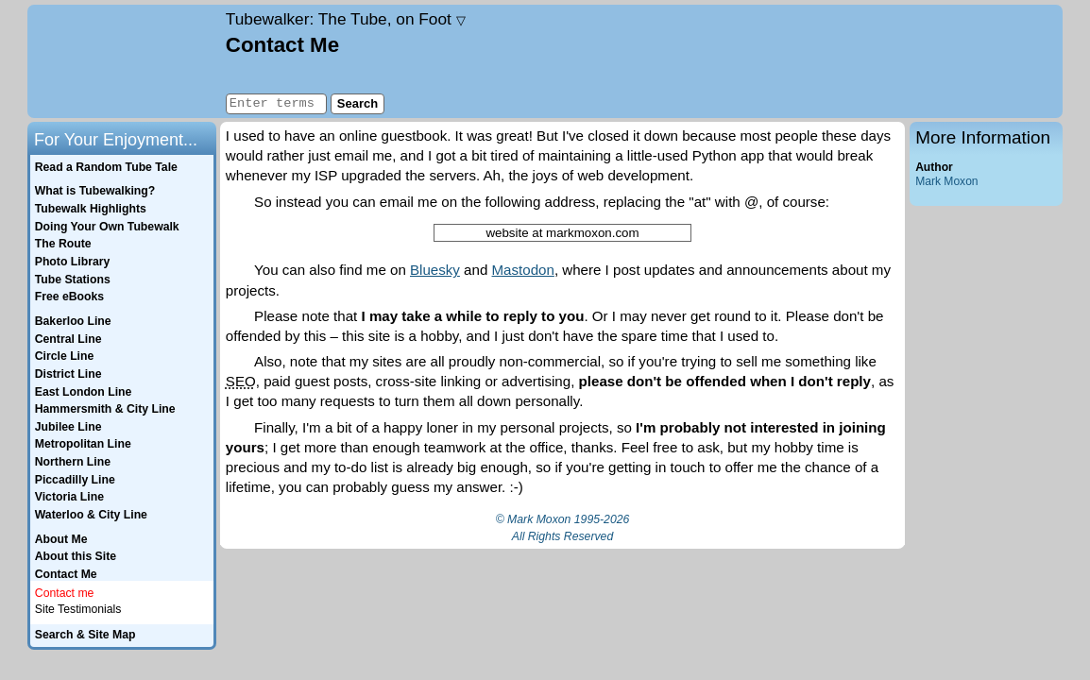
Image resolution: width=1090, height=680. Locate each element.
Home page (124, 61)
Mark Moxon (946, 181)
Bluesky (435, 270)
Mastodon (523, 270)
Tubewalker (346, 18)
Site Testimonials (78, 609)
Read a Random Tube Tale (106, 167)
